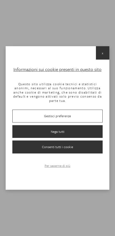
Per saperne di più (57, 165)
